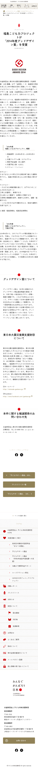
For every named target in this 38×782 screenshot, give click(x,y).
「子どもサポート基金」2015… (20, 475)
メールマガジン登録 (12, 659)
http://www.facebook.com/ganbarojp (17, 396)
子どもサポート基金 (19, 551)
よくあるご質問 (11, 639)
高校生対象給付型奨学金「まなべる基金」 (21, 544)
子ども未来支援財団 (14, 766)
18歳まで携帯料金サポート (21, 566)
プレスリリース (11, 11)
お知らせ (8, 599)
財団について (10, 606)
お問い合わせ (15, 740)
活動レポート (10, 586)
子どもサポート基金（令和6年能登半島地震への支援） (23, 558)
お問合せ (8, 632)
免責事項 (13, 626)
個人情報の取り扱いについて (16, 666)
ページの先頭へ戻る (20, 516)
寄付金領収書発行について (15, 652)
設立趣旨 (13, 612)
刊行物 (13, 619)
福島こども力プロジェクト (24, 11)
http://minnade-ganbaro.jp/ (13, 389)
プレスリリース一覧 (19, 484)
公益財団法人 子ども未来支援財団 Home (17, 531)
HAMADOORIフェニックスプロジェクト (23, 579)
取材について (10, 646)
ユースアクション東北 (20, 572)
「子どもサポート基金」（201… (18, 494)
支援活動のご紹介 (12, 538)
